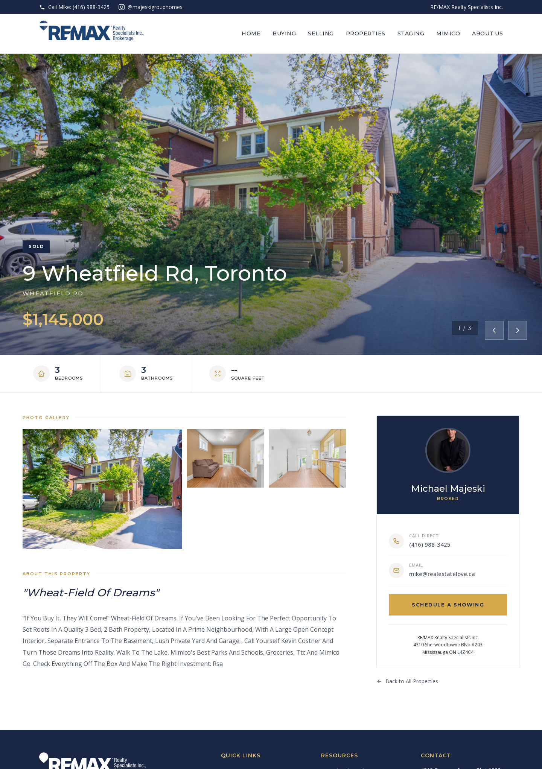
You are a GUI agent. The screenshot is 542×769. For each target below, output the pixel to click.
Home (251, 33)
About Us (487, 33)
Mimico (448, 33)
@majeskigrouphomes (151, 7)
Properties (365, 33)
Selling (321, 33)
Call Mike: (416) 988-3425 (74, 7)
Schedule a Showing (448, 605)
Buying (284, 33)
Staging (411, 33)
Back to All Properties (407, 681)
